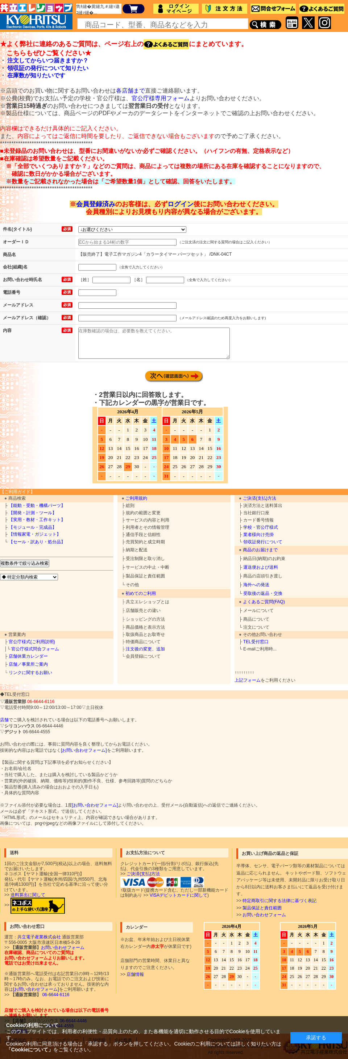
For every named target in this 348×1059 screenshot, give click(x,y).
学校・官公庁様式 (260, 527)
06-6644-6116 (55, 994)
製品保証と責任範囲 (262, 907)
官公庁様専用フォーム (161, 98)
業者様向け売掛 (258, 534)
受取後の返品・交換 (262, 593)
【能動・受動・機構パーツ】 (37, 505)
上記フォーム (248, 680)
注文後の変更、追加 (145, 649)
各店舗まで (130, 91)
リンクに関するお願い (30, 672)
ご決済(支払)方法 (259, 498)
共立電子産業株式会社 (39, 937)
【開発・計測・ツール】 (33, 512)
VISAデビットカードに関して (178, 895)
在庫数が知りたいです (36, 75)
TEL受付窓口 (256, 641)
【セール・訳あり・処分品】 (37, 541)
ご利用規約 (136, 498)
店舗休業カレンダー (28, 656)
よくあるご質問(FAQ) (264, 601)
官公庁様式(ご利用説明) (32, 641)
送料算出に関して (28, 894)
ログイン (180, 204)
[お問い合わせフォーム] (84, 750)
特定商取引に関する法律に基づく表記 (279, 900)
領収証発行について (262, 541)
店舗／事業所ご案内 (28, 664)
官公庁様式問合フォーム (35, 649)
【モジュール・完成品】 (33, 527)
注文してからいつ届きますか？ (47, 60)
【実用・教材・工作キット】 (37, 519)
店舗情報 (135, 974)
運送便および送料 (260, 567)
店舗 (4, 719)
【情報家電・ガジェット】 (35, 534)
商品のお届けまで (260, 549)
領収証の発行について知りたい (47, 68)
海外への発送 (256, 584)
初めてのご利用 (140, 593)
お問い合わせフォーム (264, 914)
